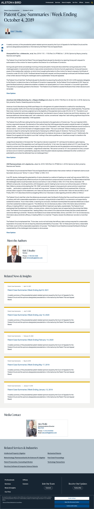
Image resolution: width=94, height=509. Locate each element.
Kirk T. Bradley (16, 31)
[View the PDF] (2, 50)
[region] (47, 502)
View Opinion (11, 232)
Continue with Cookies (72, 505)
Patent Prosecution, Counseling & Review (18, 462)
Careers (87, 2)
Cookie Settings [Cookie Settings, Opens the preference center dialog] (72, 498)
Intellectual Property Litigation (14, 453)
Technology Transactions (56, 462)
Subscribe (77, 488)
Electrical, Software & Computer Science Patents (21, 466)
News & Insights (66, 2)
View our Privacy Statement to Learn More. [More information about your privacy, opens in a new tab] (12, 502)
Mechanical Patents (54, 453)
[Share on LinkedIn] (2, 45)
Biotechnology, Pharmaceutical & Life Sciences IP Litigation (24, 457)
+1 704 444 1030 (32, 256)
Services (57, 2)
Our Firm (75, 2)
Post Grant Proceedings (56, 457)
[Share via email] (2, 48)
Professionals (49, 2)
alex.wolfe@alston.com (49, 433)
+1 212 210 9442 (48, 431)
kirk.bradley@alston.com (35, 258)
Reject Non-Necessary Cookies (72, 502)
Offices (81, 2)
